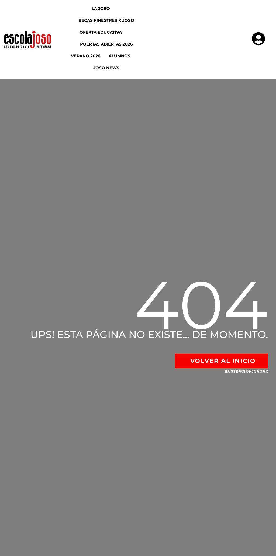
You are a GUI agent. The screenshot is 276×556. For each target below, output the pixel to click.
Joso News (106, 67)
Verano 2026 (86, 55)
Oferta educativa (106, 32)
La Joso (106, 8)
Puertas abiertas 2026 (106, 44)
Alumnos (124, 55)
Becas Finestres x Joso (106, 20)
